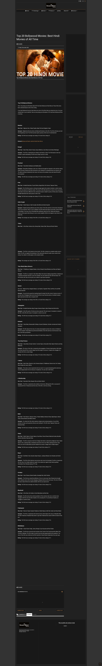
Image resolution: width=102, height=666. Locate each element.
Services (74, 10)
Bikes (59, 10)
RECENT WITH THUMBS (73, 259)
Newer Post (21, 610)
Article (43, 10)
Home (27, 10)
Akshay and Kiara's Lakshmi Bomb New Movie (32, 141)
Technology (35, 10)
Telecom (52, 10)
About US (66, 10)
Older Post (60, 610)
